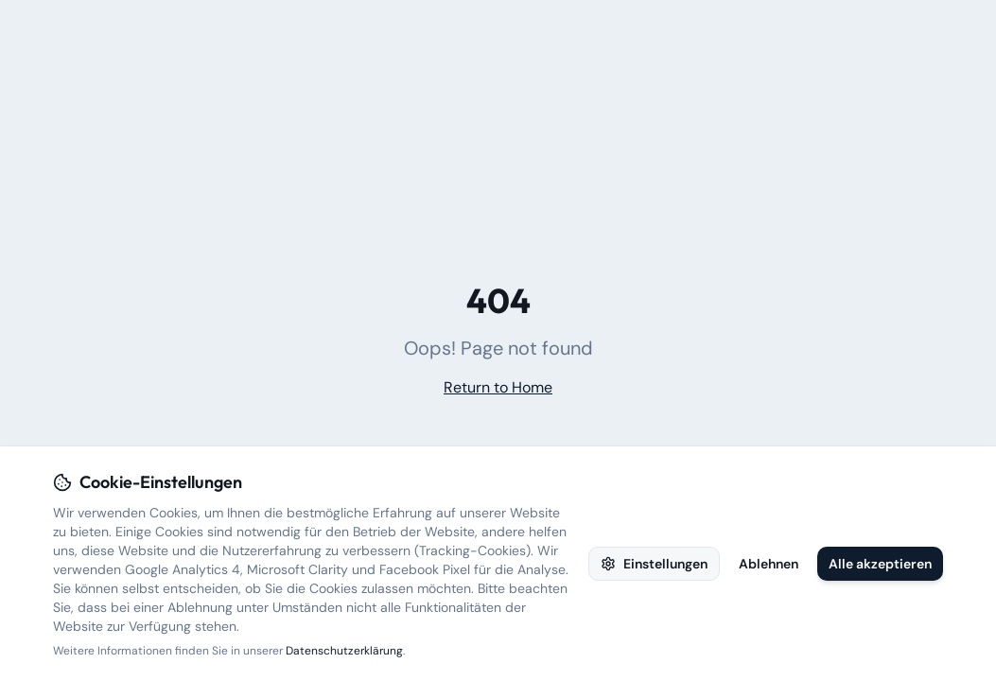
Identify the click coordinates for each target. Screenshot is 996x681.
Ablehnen (768, 563)
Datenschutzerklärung (344, 650)
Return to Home (498, 387)
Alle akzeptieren (880, 563)
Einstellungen (654, 563)
